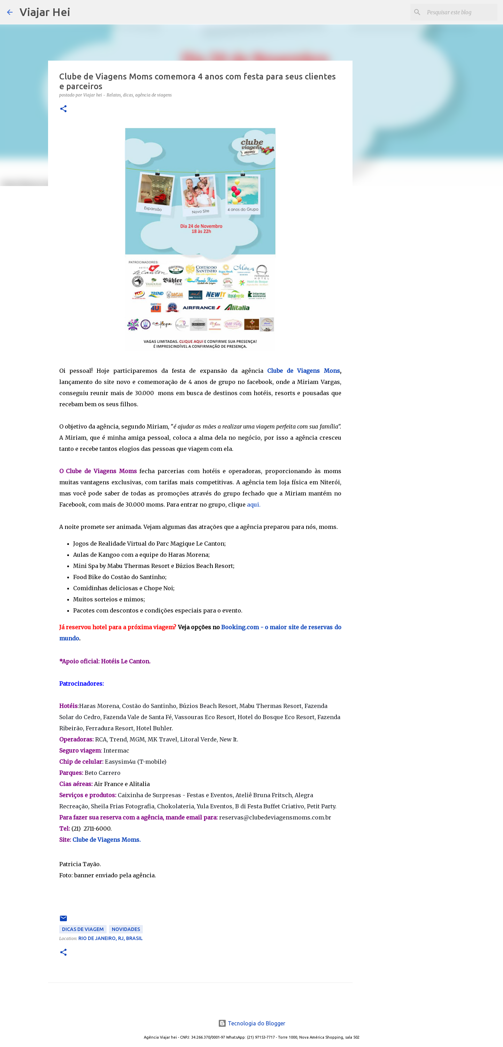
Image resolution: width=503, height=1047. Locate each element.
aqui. (254, 504)
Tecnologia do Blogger (251, 1023)
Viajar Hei (45, 12)
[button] (63, 109)
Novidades (126, 929)
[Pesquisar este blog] (460, 12)
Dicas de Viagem (83, 929)
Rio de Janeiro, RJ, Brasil (110, 938)
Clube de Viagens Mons (303, 370)
